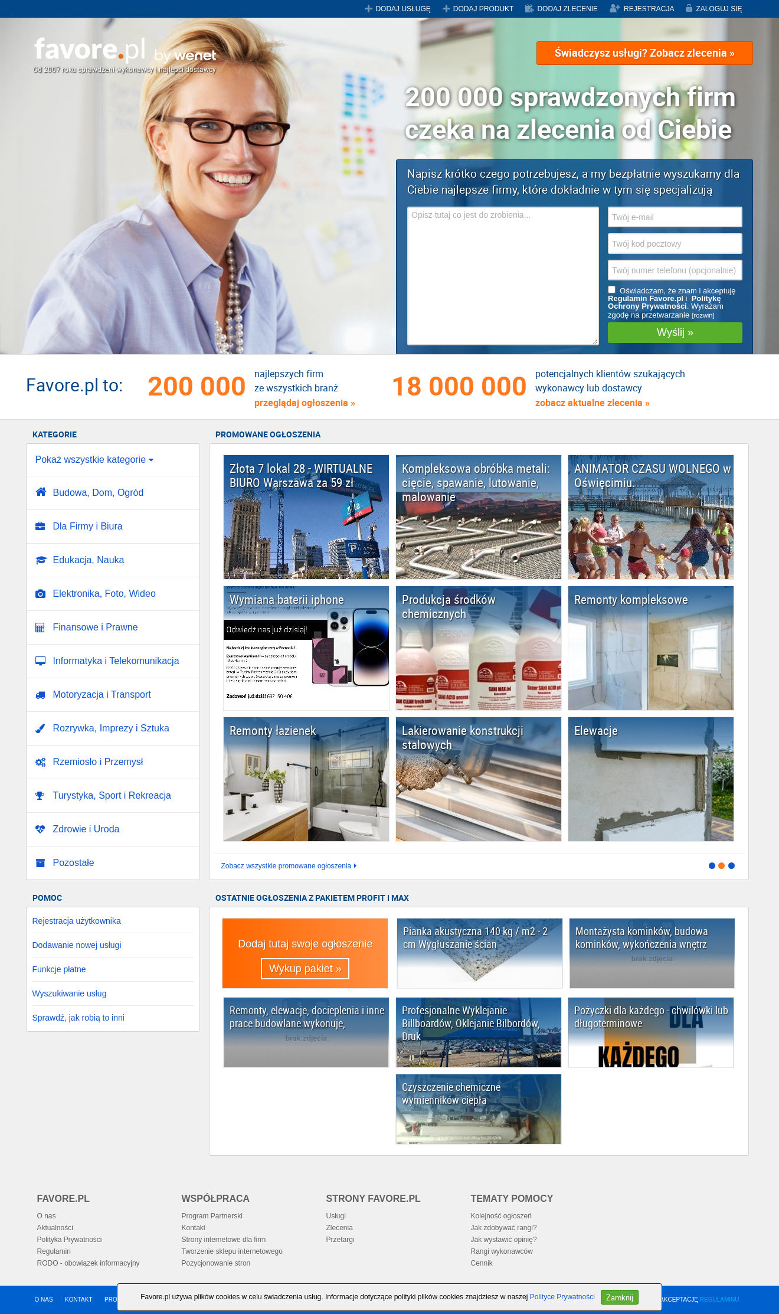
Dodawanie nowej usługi (77, 945)
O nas (46, 1216)
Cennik (482, 1263)
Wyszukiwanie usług (69, 993)
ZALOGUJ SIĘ (719, 9)
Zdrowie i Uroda (86, 829)
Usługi (336, 1216)
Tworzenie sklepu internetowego (232, 1251)
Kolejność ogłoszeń (501, 1216)
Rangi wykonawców (502, 1251)
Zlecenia (339, 1228)
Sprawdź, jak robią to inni (78, 1017)
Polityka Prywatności (69, 1239)
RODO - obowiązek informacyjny (88, 1263)
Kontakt (194, 1228)
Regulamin (54, 1251)
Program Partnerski (212, 1216)
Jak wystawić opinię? (504, 1239)
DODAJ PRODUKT (483, 9)
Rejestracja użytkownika (76, 921)
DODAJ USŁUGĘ (402, 9)
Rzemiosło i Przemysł (98, 762)
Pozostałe (73, 863)
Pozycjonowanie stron (216, 1263)
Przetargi (340, 1239)
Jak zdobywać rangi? (504, 1228)
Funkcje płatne (59, 969)
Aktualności (55, 1228)
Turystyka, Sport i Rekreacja (112, 795)
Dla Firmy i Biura (88, 526)
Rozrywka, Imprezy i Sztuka (111, 728)
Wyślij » (675, 332)
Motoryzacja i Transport (102, 694)
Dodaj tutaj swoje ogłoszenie (305, 958)
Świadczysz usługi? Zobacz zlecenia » (645, 52)
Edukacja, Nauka (89, 560)
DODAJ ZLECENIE (567, 9)
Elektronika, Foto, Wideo (104, 594)
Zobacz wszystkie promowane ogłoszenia (286, 866)
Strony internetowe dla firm (224, 1239)
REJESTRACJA (649, 9)
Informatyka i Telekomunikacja (116, 661)
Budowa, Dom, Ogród (98, 493)
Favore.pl (124, 50)
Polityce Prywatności (562, 1297)
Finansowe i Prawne (95, 627)
